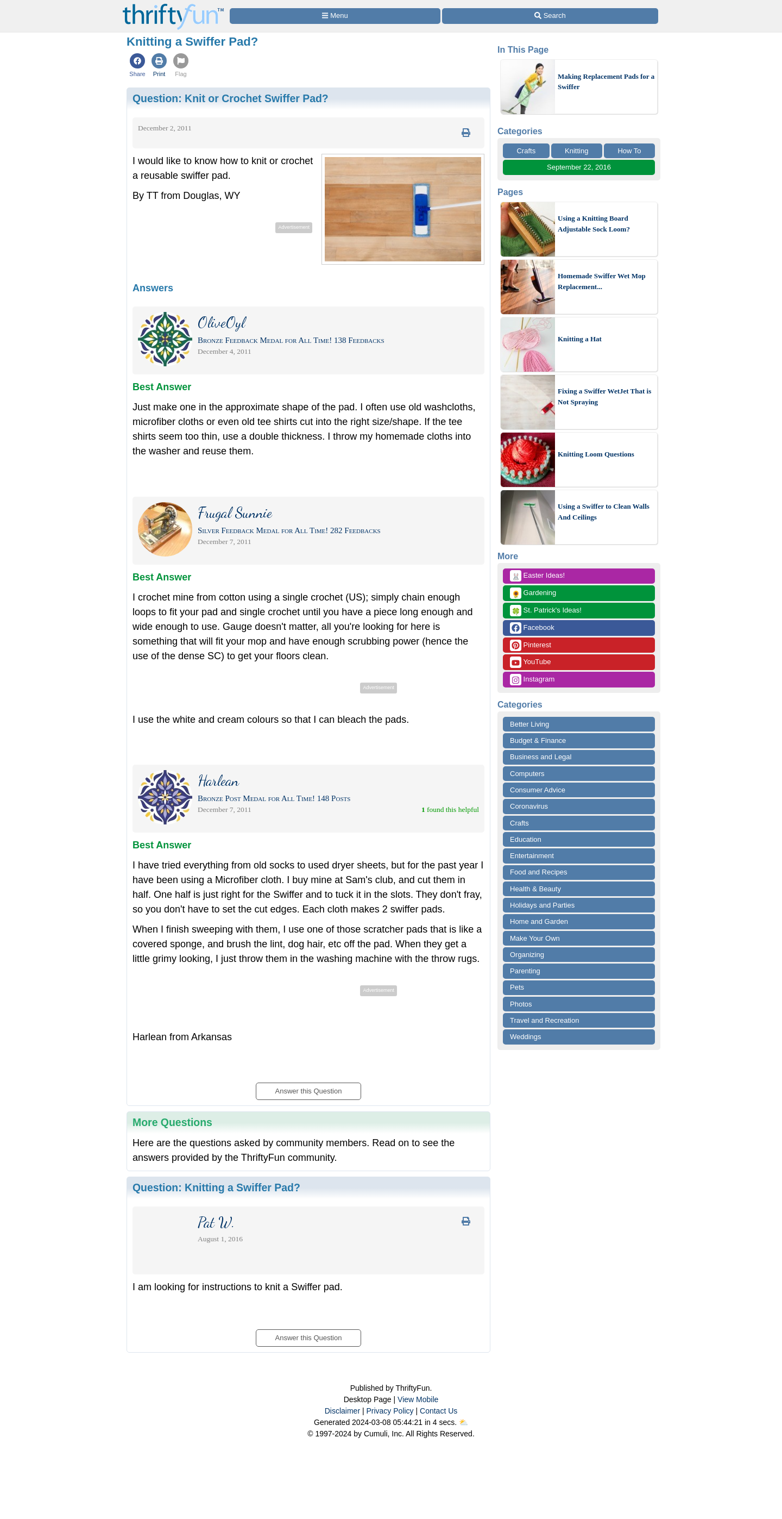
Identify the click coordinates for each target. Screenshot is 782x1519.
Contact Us (438, 1411)
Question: (231, 98)
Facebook (532, 628)
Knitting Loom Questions (596, 454)
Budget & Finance (538, 740)
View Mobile (418, 1399)
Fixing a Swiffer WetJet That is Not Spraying (604, 396)
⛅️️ (463, 1422)
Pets (517, 987)
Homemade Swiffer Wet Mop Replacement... (602, 281)
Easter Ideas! (537, 576)
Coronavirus (529, 806)
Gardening (533, 593)
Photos (521, 1004)
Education (525, 839)
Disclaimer (342, 1411)
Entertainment (532, 856)
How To (629, 151)
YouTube (530, 662)
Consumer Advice (537, 790)
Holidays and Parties (542, 905)
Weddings (525, 1037)
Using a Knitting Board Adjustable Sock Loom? (594, 223)
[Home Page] (173, 6)
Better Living (529, 724)
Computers (527, 774)
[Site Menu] (335, 16)
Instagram (532, 679)
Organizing (527, 955)
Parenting (525, 971)
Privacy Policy (389, 1411)
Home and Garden (539, 921)
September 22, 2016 (579, 167)
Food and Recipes (538, 872)
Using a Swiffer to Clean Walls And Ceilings (603, 511)
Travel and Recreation (544, 1020)
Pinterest (530, 645)
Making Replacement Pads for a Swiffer (606, 81)
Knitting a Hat (580, 339)
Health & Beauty (535, 889)
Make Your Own (535, 938)
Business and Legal (540, 757)
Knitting (576, 151)
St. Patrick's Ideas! (546, 610)
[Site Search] (550, 16)
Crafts (525, 151)
